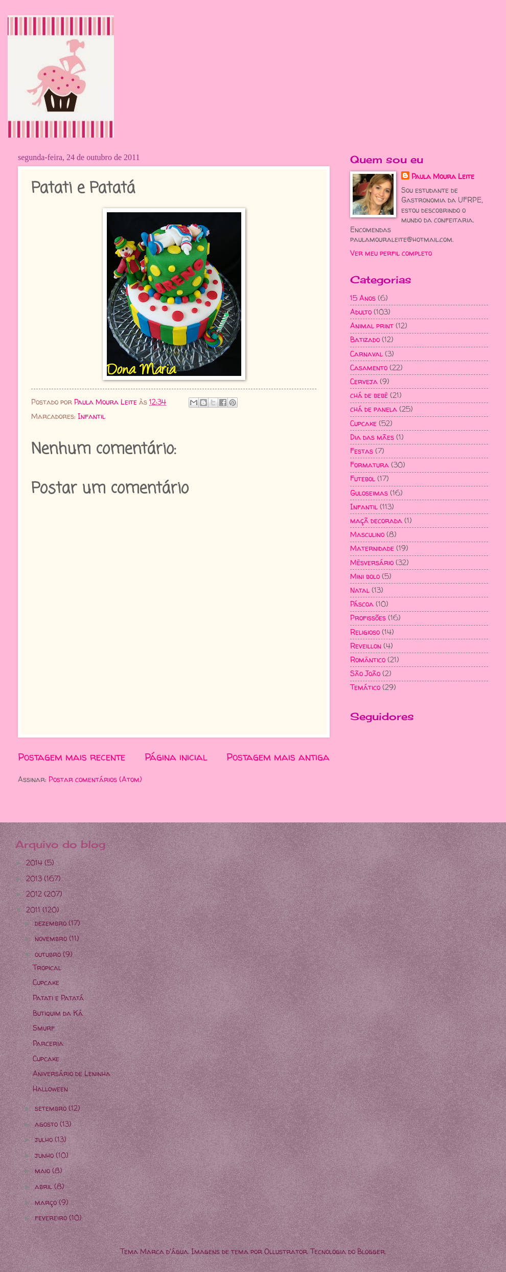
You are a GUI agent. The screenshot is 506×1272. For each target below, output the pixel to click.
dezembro (51, 923)
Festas (361, 451)
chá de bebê (369, 395)
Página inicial (176, 757)
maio (43, 1170)
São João (365, 673)
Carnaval (366, 354)
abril (44, 1186)
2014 (35, 862)
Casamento (368, 367)
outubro (49, 954)
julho (45, 1139)
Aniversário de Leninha (71, 1073)
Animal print (372, 325)
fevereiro (52, 1217)
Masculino (367, 534)
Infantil (91, 416)
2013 (35, 878)
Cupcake (363, 423)
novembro (52, 938)
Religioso (365, 632)
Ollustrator (285, 1251)
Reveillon (365, 646)
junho (45, 1155)
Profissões (368, 617)
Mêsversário (372, 562)
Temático (365, 687)
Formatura (369, 465)
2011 (34, 909)
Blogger (371, 1251)
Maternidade (372, 548)
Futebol (362, 478)
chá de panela (373, 409)
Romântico (367, 659)
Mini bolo (365, 576)
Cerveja (364, 381)
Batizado (365, 339)
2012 (35, 894)
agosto (47, 1124)
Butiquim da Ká (58, 1013)
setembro (51, 1108)
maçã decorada (376, 520)
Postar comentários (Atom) (95, 779)
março (47, 1202)
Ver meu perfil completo (391, 253)
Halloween (50, 1089)
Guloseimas (369, 493)
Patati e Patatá (58, 997)
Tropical (47, 967)
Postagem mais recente (71, 757)
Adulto (361, 312)
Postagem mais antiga (278, 757)
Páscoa (362, 604)
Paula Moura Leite (442, 176)
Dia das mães (372, 437)
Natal (360, 590)
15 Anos (363, 298)
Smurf (44, 1028)
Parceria (48, 1043)
